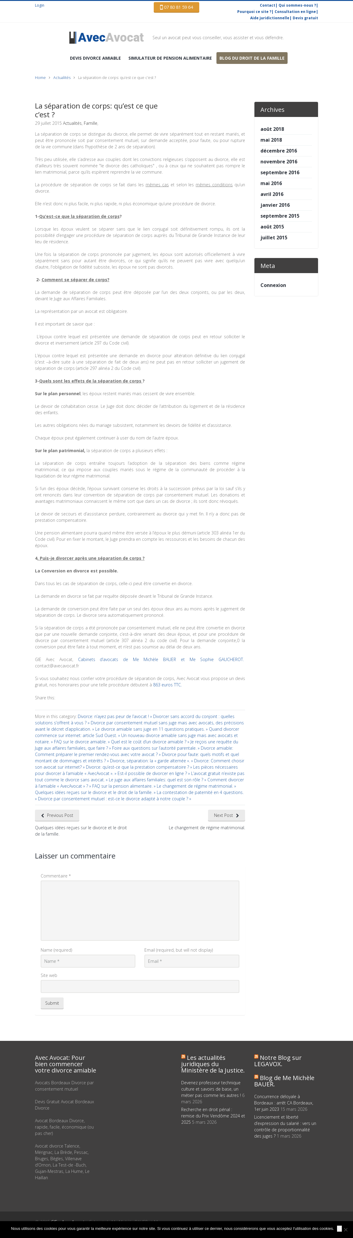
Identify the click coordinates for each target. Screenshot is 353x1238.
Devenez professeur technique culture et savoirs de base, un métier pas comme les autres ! (211, 1089)
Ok (339, 1228)
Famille (90, 123)
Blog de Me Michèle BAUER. (284, 1081)
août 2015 (272, 226)
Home (40, 77)
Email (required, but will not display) (178, 950)
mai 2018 (271, 140)
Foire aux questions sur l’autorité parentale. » (156, 748)
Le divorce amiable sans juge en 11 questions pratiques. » (152, 729)
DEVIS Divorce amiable (95, 58)
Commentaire (56, 876)
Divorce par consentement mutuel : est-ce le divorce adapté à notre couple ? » (114, 799)
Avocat (111, 37)
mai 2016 (271, 183)
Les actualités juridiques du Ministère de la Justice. (213, 1064)
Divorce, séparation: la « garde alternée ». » (152, 761)
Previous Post (60, 815)
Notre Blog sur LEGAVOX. (278, 1061)
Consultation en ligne (295, 11)
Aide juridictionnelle (269, 17)
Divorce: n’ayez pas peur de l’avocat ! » (115, 716)
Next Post (223, 815)
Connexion (273, 285)
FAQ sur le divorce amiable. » (82, 742)
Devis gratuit (305, 17)
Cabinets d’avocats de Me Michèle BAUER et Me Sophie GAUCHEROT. (159, 659)
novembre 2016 (278, 161)
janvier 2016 (275, 205)
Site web (49, 975)
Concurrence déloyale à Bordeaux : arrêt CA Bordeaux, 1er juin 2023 (283, 1103)
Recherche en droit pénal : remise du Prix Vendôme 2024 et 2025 (213, 1116)
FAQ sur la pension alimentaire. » (124, 786)
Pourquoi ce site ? (254, 11)
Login (39, 5)
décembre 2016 (278, 150)
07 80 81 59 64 (176, 7)
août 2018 (272, 129)
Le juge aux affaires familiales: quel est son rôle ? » (158, 780)
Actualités (62, 77)
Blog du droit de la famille (252, 58)
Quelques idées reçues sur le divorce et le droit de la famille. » (96, 792)
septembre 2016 (279, 172)
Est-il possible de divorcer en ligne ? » (154, 773)
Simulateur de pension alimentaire (170, 58)
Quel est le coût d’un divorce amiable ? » (151, 742)
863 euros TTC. (167, 685)
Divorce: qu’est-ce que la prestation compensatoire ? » (139, 767)
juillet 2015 (273, 237)
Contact (267, 5)
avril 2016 (271, 194)
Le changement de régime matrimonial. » (196, 786)
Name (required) (56, 950)
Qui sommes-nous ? (297, 5)
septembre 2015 (279, 216)
